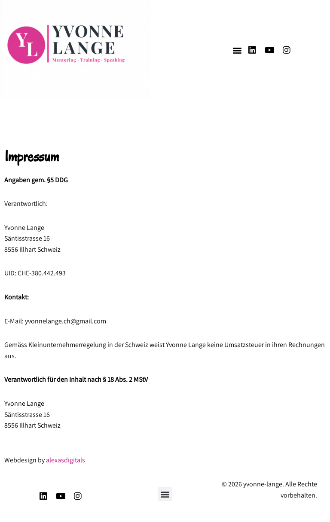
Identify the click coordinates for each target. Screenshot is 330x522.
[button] (237, 50)
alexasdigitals (65, 460)
